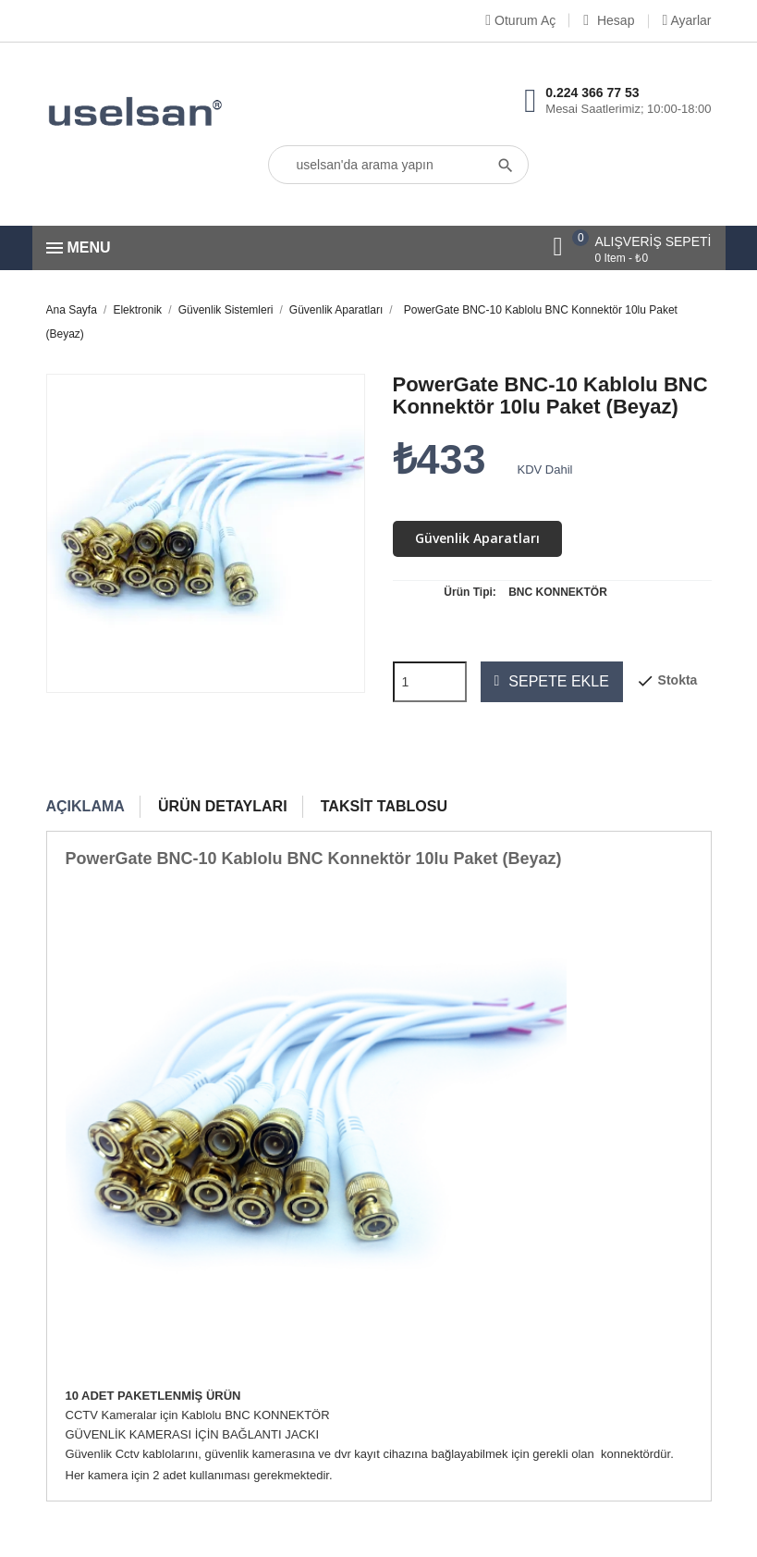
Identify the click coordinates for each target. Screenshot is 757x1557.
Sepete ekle (551, 681)
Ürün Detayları (222, 806)
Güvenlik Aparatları (477, 538)
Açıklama (85, 806)
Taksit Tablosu (384, 806)
